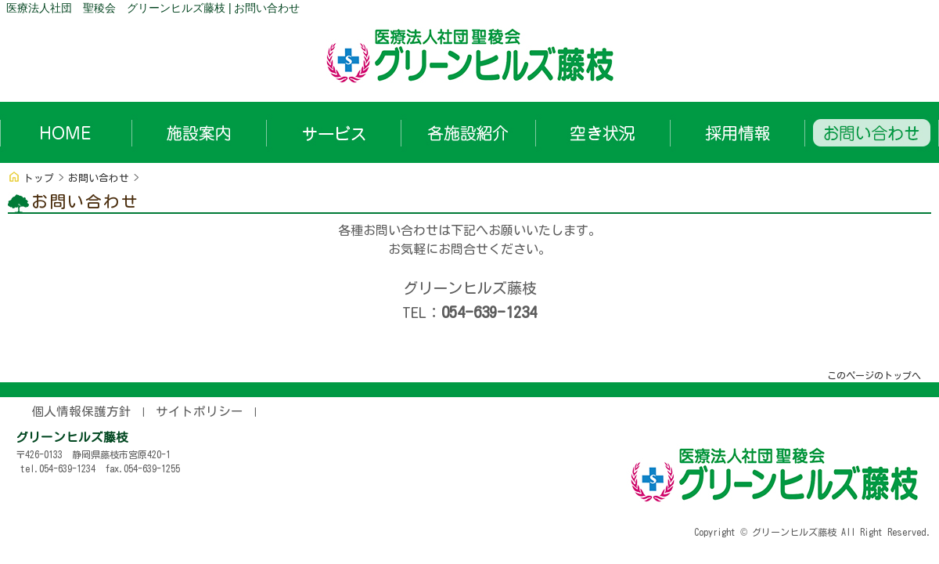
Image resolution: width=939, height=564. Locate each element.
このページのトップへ (874, 375)
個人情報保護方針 (81, 411)
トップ (38, 178)
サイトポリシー (199, 411)
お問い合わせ (98, 178)
